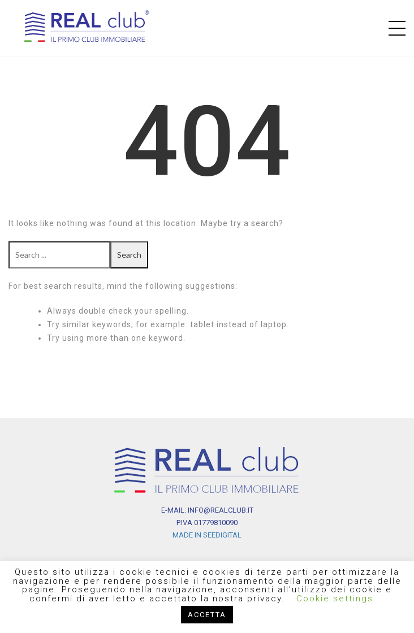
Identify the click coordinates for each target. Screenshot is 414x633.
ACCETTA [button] (207, 614)
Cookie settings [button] (334, 598)
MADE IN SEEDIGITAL (206, 535)
